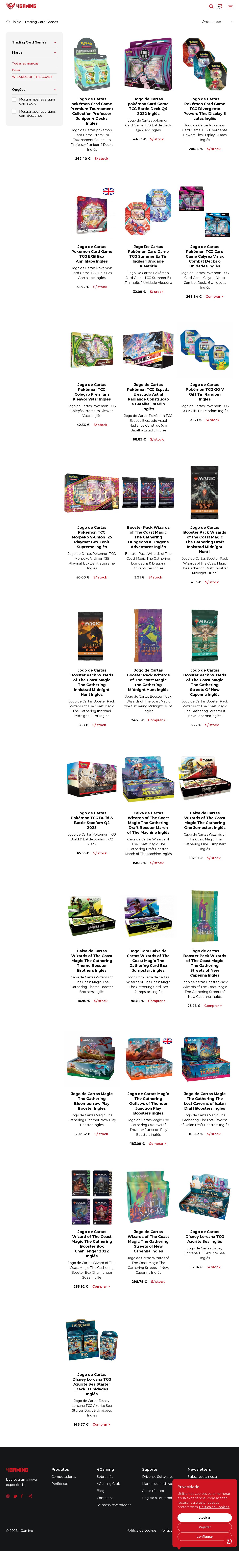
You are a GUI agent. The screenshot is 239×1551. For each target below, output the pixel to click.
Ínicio (17, 22)
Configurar (204, 1536)
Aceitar (204, 1517)
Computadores (63, 1477)
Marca (34, 52)
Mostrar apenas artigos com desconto (33, 114)
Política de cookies (141, 1530)
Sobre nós (105, 1477)
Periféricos (59, 1484)
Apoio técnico (153, 1491)
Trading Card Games (41, 22)
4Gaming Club (108, 1484)
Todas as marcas (25, 63)
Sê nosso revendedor (114, 1505)
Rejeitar (205, 1527)
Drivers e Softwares (157, 1477)
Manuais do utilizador (159, 1484)
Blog (100, 1491)
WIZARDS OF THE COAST (32, 77)
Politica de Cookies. (214, 1507)
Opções (34, 90)
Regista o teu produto (160, 1498)
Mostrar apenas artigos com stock (33, 101)
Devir (16, 70)
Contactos (105, 1498)
